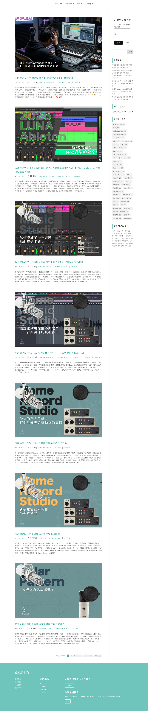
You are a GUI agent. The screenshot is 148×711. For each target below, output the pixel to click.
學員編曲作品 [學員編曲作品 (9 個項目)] (118, 191)
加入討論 (77, 82)
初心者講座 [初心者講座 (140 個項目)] (118, 181)
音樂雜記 (87, 357)
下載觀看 (69, 685)
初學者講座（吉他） (61, 267)
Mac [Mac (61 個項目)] (116, 144)
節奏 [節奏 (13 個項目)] (115, 205)
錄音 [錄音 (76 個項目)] (127, 215)
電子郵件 (118, 27)
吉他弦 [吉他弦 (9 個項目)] (116, 185)
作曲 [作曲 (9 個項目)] (129, 175)
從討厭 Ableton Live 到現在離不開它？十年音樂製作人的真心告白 (50, 352)
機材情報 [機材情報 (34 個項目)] (126, 198)
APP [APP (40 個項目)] (116, 128)
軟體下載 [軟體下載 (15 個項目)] (124, 211)
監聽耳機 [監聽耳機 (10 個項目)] (125, 201)
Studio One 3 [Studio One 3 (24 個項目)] (118, 171)
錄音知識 (58, 448)
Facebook (43, 683)
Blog (89, 4)
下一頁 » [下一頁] (89, 656)
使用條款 (18, 682)
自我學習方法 (77, 357)
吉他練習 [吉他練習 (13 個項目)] (117, 188)
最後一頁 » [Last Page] (98, 656)
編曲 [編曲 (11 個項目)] (123, 205)
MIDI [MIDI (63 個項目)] (124, 144)
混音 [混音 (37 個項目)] (116, 201)
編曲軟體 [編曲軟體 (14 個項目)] (117, 208)
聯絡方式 (18, 688)
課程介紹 (68, 4)
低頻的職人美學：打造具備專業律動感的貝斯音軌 (41, 443)
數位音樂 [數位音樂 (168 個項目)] (127, 195)
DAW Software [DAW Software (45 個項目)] (119, 134)
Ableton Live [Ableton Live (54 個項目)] (119, 124)
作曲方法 (41, 538)
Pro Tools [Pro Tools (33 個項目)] (117, 164)
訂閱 (67, 701)
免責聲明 (18, 685)
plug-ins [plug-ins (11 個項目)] (126, 158)
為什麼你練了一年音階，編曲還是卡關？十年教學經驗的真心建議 (49, 262)
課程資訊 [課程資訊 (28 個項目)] (127, 208)
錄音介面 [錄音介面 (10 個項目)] (117, 218)
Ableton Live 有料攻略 (46, 82)
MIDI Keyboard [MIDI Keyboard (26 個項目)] (119, 154)
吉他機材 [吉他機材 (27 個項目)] (125, 185)
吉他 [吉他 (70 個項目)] (128, 181)
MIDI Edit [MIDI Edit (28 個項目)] (117, 151)
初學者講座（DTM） (64, 82)
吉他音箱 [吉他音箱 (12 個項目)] (127, 188)
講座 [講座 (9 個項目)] (115, 211)
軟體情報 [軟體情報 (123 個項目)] (117, 215)
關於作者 (18, 679)
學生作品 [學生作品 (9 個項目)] (116, 195)
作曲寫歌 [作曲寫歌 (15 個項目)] (117, 178)
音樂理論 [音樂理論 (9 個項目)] (127, 218)
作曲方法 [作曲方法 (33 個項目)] (127, 178)
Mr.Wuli (21, 82)
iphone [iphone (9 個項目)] (116, 141)
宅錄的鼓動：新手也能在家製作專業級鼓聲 (37, 533)
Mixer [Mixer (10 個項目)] (116, 158)
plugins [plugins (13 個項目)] (117, 161)
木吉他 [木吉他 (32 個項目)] (116, 198)
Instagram (44, 686)
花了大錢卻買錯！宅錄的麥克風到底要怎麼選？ (40, 624)
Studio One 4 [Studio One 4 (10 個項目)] (118, 175)
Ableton (58, 4)
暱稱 (115, 34)
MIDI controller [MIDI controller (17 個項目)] (119, 148)
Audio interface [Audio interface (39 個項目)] (119, 131)
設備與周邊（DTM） (62, 629)
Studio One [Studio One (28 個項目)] (118, 168)
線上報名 (80, 4)
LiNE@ (42, 692)
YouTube (43, 689)
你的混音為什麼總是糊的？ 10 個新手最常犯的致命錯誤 (44, 77)
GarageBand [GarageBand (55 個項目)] (118, 138)
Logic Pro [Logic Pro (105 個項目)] (127, 141)
